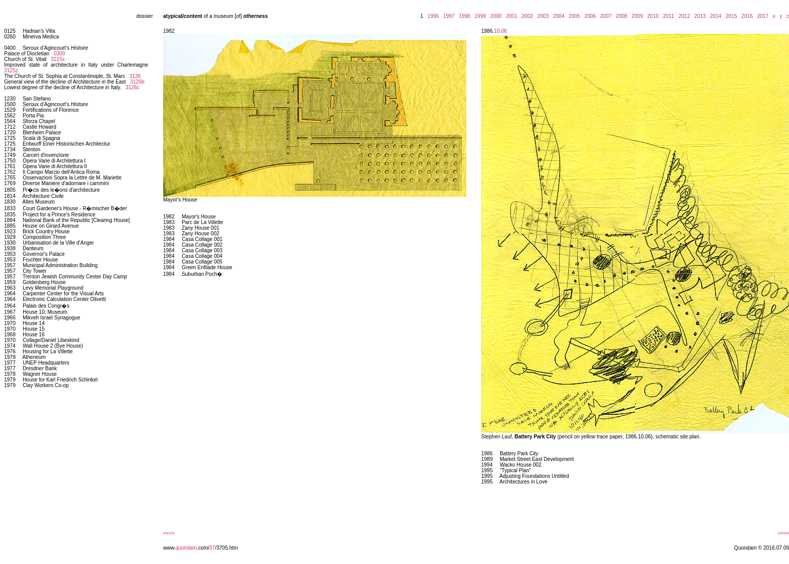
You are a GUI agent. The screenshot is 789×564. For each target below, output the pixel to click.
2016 (746, 16)
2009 (635, 16)
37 (212, 548)
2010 (651, 16)
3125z (11, 70)
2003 (542, 16)
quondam (186, 548)
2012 (683, 16)
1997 (447, 16)
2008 (620, 16)
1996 (432, 16)
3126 (135, 76)
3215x (58, 59)
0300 (59, 53)
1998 (463, 16)
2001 (510, 16)
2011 (667, 16)
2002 (526, 16)
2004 (557, 16)
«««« (168, 533)
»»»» (783, 533)
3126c (133, 87)
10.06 (500, 31)
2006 (589, 16)
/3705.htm (226, 548)
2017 (761, 16)
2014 (714, 16)
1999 (478, 16)
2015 (730, 16)
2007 (604, 16)
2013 (699, 16)
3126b (137, 82)
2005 (573, 16)
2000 (494, 16)
